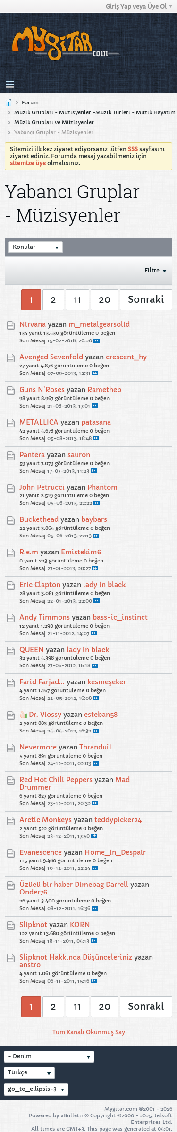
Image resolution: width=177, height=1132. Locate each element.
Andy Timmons (44, 617)
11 (77, 300)
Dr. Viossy (45, 714)
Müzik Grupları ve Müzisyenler (54, 122)
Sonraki (146, 300)
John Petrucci (42, 487)
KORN (80, 924)
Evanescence (40, 852)
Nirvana (32, 324)
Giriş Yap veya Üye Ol (139, 6)
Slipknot (33, 924)
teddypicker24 (118, 820)
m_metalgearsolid (99, 324)
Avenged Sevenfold (51, 357)
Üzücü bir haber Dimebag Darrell (73, 884)
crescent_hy (126, 357)
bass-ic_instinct (120, 617)
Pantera (32, 455)
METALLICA (39, 422)
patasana (96, 422)
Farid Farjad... (42, 682)
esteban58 (101, 714)
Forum (30, 102)
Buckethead (39, 519)
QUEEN (31, 650)
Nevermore (38, 747)
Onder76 (33, 892)
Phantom (102, 487)
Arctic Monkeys (45, 820)
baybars (94, 519)
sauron (78, 455)
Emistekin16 (81, 552)
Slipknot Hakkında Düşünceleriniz (75, 957)
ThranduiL (96, 747)
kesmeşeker (106, 682)
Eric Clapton (39, 584)
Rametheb (104, 389)
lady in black (104, 584)
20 (104, 300)
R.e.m (28, 552)
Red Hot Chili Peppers (56, 779)
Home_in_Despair (115, 852)
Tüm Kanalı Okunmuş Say (88, 1032)
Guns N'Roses (42, 389)
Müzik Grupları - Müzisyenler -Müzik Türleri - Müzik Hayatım (95, 112)
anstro (30, 965)
